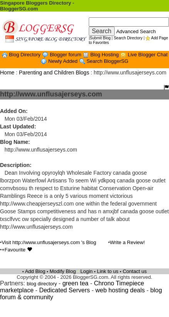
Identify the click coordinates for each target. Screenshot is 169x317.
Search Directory (128, 38)
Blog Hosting (105, 54)
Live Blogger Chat (147, 54)
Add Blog (35, 271)
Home (7, 72)
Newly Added (63, 61)
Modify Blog (63, 271)
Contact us (135, 271)
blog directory (42, 284)
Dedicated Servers (64, 290)
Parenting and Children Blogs (54, 72)
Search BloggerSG (107, 61)
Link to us (107, 271)
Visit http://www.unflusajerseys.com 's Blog (49, 242)
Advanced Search (136, 31)
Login (86, 271)
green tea (76, 283)
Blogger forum (66, 54)
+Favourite (17, 250)
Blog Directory (25, 54)
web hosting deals (120, 290)
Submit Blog (100, 38)
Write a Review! (127, 242)
